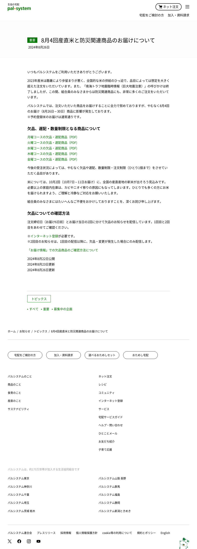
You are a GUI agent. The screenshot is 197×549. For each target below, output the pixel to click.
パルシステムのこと (20, 376)
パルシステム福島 (109, 494)
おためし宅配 (140, 355)
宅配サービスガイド (110, 417)
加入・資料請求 (178, 15)
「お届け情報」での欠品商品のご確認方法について (62, 250)
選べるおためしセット (101, 355)
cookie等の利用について (117, 533)
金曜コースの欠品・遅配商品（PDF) (52, 159)
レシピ (102, 384)
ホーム (12, 331)
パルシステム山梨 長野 (112, 478)
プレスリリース (46, 533)
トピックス (39, 298)
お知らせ (24, 331)
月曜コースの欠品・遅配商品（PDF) (52, 137)
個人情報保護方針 (87, 533)
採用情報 (65, 533)
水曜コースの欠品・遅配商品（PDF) (52, 148)
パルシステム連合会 (20, 533)
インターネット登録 (44, 236)
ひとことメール (107, 433)
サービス (103, 409)
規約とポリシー (146, 533)
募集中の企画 (62, 309)
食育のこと (14, 392)
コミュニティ (106, 392)
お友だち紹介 (106, 441)
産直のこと (14, 400)
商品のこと (14, 384)
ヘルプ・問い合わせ (110, 425)
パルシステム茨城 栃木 (21, 511)
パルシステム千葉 (18, 494)
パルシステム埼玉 (18, 502)
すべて (32, 309)
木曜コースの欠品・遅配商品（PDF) (52, 153)
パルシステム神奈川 (20, 486)
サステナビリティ (18, 409)
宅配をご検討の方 (151, 15)
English (165, 533)
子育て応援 (105, 449)
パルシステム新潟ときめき (114, 511)
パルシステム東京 (18, 478)
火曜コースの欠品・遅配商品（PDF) (52, 142)
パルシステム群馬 (109, 486)
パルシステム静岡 (109, 502)
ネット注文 (169, 6)
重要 (45, 309)
